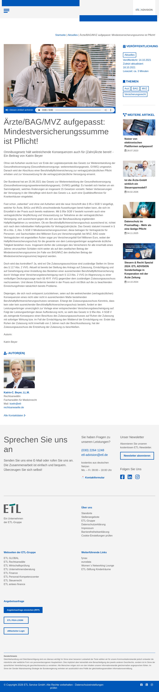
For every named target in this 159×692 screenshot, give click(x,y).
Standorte (86, 513)
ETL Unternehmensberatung (19, 569)
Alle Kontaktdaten (14, 415)
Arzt (127, 88)
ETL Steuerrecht (13, 580)
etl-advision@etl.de (94, 455)
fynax (84, 558)
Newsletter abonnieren (137, 455)
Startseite (60, 35)
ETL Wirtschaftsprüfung (17, 565)
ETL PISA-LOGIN (15, 620)
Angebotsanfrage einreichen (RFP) (23, 610)
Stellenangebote (90, 517)
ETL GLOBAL (11, 558)
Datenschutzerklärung (93, 524)
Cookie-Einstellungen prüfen (97, 535)
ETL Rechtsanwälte (14, 562)
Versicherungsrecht (135, 94)
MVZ (144, 88)
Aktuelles (73, 35)
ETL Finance (11, 573)
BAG (135, 88)
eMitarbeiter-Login (16, 631)
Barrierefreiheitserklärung (95, 532)
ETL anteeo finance (14, 584)
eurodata (86, 562)
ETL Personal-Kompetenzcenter (21, 576)
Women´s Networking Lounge (97, 565)
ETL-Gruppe (88, 520)
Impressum (87, 528)
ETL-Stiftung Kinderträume (96, 569)
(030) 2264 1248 (92, 450)
